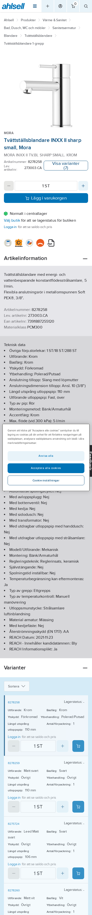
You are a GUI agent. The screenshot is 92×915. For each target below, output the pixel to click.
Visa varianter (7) (65, 165)
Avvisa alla (46, 455)
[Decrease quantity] (9, 186)
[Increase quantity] (83, 186)
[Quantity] (46, 186)
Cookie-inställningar (46, 480)
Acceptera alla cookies (46, 468)
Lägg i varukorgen (46, 198)
